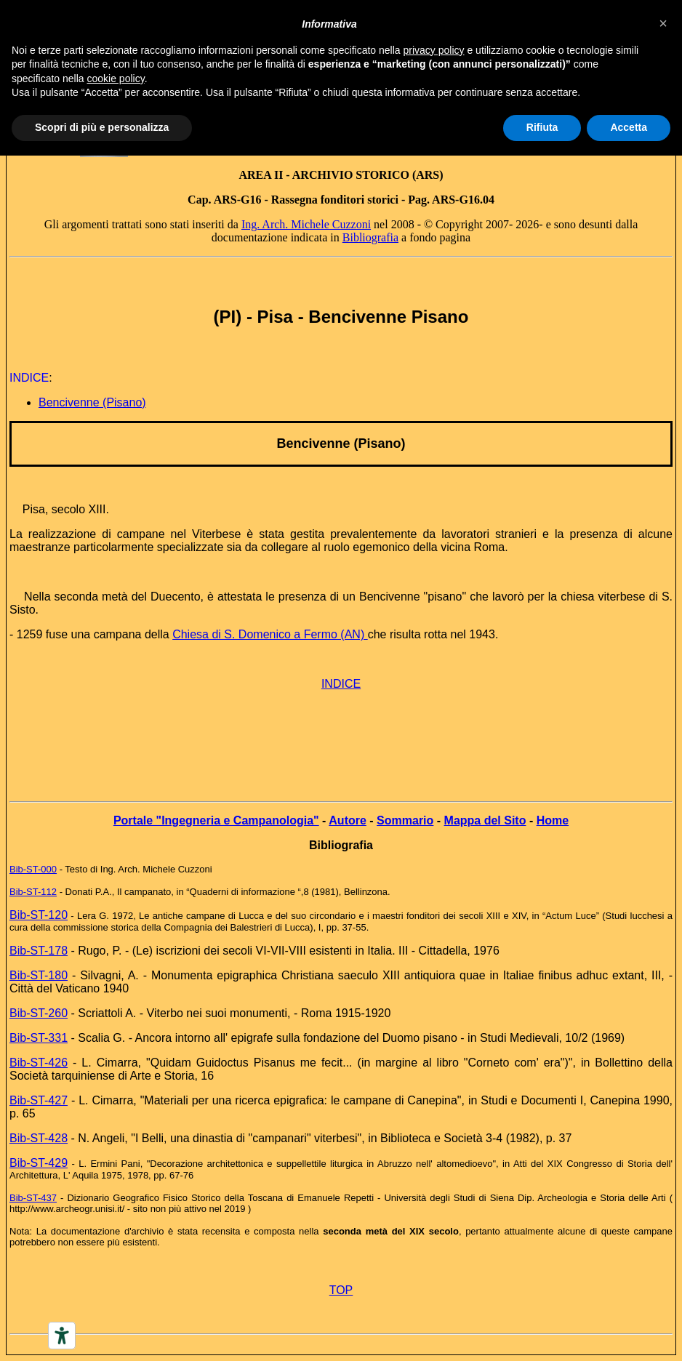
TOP (341, 1290)
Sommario (405, 820)
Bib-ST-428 (38, 1138)
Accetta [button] (628, 127)
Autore (347, 820)
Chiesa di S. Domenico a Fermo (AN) (270, 634)
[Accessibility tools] (62, 1335)
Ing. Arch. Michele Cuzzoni (306, 224)
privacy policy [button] (434, 50)
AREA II (260, 175)
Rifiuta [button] (542, 127)
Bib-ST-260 (38, 1013)
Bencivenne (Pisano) (92, 402)
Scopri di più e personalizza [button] (102, 127)
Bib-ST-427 (38, 1100)
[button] (663, 23)
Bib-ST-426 (38, 1062)
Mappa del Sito (485, 820)
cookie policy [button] (116, 78)
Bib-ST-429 (38, 1163)
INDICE (341, 684)
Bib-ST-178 (38, 950)
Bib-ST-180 (38, 975)
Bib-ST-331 (38, 1038)
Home (553, 820)
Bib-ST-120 (38, 915)
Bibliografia (370, 237)
